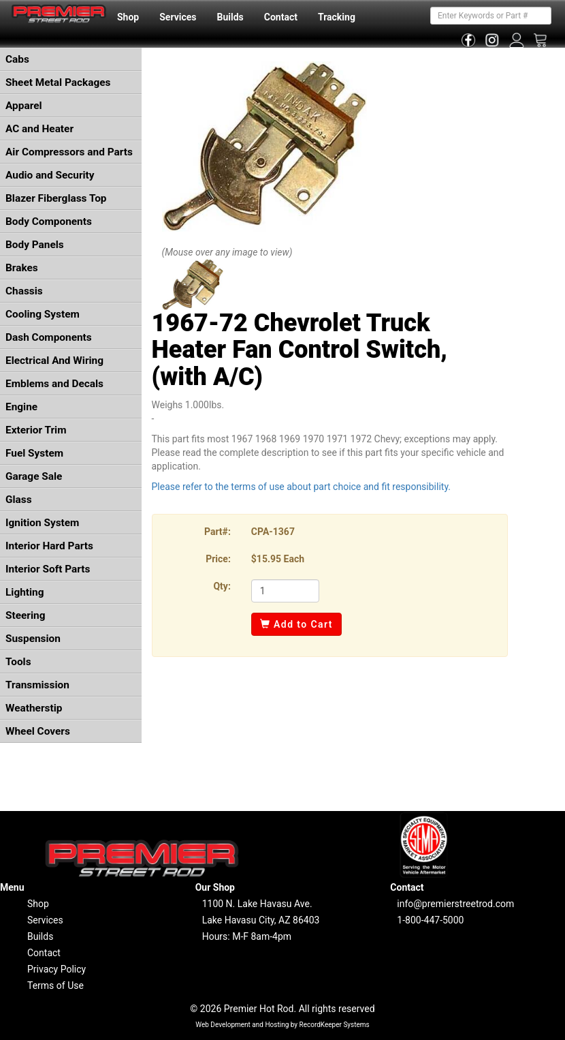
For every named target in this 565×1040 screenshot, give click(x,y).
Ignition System (42, 523)
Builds (230, 17)
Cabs (17, 59)
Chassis (24, 291)
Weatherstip (33, 708)
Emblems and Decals (54, 384)
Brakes (21, 268)
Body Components (48, 221)
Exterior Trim (36, 430)
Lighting (24, 592)
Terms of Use (55, 985)
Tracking (336, 17)
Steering (25, 615)
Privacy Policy (56, 969)
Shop (128, 17)
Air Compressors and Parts (69, 152)
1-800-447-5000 (430, 920)
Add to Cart (296, 624)
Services (177, 17)
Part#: (217, 531)
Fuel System (34, 453)
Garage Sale (33, 476)
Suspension (33, 638)
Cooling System (42, 314)
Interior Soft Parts (47, 569)
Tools (18, 662)
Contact (280, 17)
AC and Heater (39, 129)
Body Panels (34, 245)
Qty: (221, 586)
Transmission (37, 685)
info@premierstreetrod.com (455, 903)
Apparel (23, 106)
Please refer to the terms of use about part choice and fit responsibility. (301, 486)
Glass (18, 499)
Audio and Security (50, 175)
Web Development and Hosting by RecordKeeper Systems (282, 1024)
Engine (21, 407)
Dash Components (48, 337)
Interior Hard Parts (49, 546)
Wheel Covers (37, 731)
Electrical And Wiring (54, 360)
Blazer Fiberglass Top (56, 198)
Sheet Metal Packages (57, 82)
